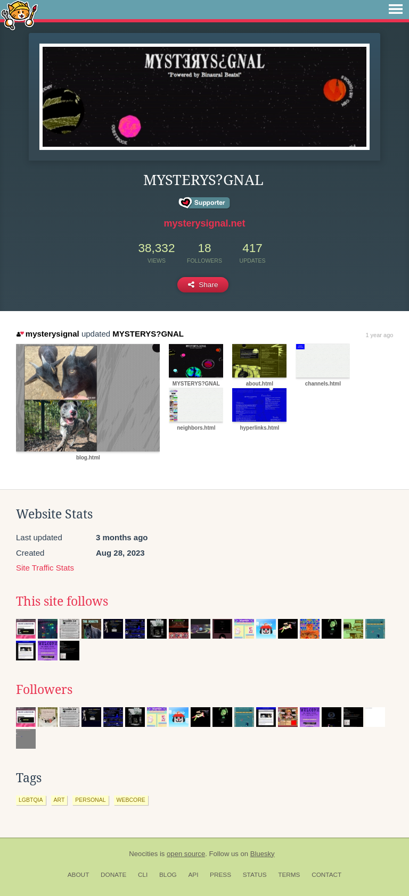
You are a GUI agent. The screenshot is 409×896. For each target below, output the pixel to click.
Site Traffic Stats (45, 567)
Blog (168, 874)
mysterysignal (48, 333)
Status (255, 874)
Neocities (143, 854)
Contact (326, 874)
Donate (113, 874)
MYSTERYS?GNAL (148, 333)
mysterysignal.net (204, 223)
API (193, 874)
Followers (44, 690)
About (78, 874)
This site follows (62, 601)
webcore (131, 800)
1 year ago (379, 335)
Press (220, 874)
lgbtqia (31, 800)
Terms (289, 874)
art (59, 800)
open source (186, 854)
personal (90, 800)
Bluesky (262, 854)
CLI (143, 874)
